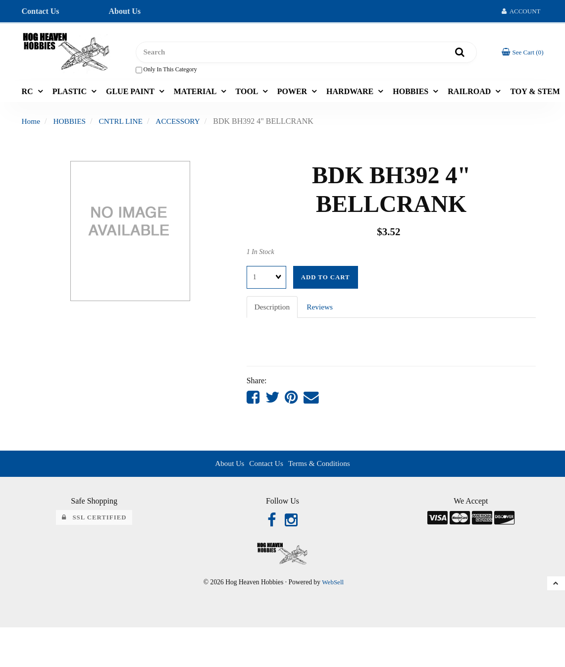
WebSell (332, 586)
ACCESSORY (182, 123)
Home (31, 123)
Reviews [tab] (321, 309)
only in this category (166, 71)
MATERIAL (196, 93)
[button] (522, 53)
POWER (293, 93)
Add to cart (325, 279)
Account (521, 11)
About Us (125, 11)
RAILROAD (470, 93)
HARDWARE (350, 93)
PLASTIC (70, 93)
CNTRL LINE (124, 123)
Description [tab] (273, 309)
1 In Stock (260, 254)
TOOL (248, 93)
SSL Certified (94, 521)
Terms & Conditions (320, 466)
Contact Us (40, 11)
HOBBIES (411, 93)
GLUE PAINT (131, 93)
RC (28, 93)
